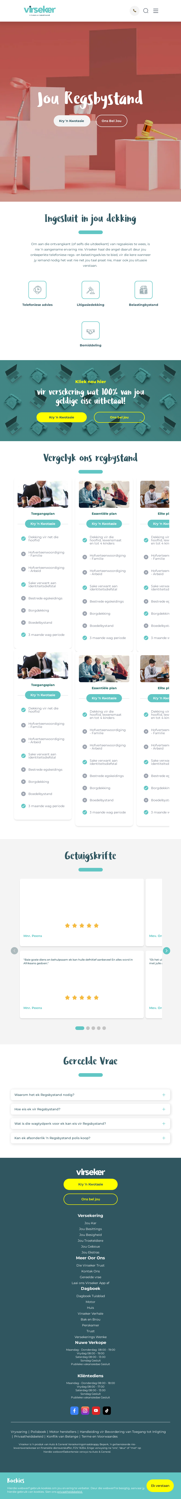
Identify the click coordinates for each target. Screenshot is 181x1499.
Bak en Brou (90, 1319)
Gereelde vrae (90, 1277)
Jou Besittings (90, 1229)
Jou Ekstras (90, 1252)
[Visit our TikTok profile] (107, 1410)
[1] (79, 1028)
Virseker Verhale (90, 1314)
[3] (93, 1028)
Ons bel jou (119, 417)
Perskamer (90, 1325)
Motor (90, 1302)
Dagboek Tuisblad (90, 1296)
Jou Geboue (90, 1246)
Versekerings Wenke (91, 1337)
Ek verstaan (160, 1486)
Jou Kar (90, 1223)
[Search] (146, 11)
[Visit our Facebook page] (74, 1410)
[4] (99, 1028)
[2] (88, 1028)
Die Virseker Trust (90, 1265)
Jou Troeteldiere (90, 1241)
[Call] (135, 11)
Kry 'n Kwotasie (72, 121)
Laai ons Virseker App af (90, 1283)
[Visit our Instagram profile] (85, 1410)
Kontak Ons (90, 1271)
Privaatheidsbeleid (28, 1436)
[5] (104, 1028)
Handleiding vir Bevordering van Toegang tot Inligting (123, 1432)
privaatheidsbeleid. (70, 1491)
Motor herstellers (62, 1432)
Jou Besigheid (90, 1235)
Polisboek (38, 1432)
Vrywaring (19, 1432)
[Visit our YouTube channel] (96, 1410)
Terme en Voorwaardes (100, 1436)
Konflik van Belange (62, 1436)
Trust (91, 1331)
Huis (90, 1308)
